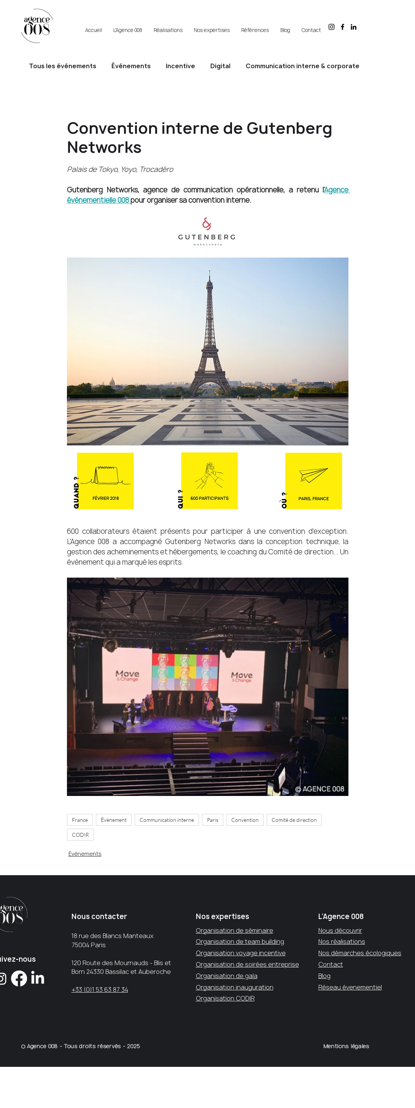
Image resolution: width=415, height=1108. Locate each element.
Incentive (180, 66)
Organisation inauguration (234, 987)
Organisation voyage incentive (241, 953)
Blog (324, 976)
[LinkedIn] (38, 978)
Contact (330, 964)
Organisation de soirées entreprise (247, 964)
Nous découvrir (340, 930)
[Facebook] (19, 978)
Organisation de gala (227, 976)
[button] (128, 26)
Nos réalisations (341, 941)
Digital (220, 66)
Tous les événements (62, 66)
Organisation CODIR (225, 998)
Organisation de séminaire (234, 930)
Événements (131, 66)
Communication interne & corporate (302, 66)
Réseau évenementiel (350, 987)
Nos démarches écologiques (359, 953)
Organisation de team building (240, 941)
